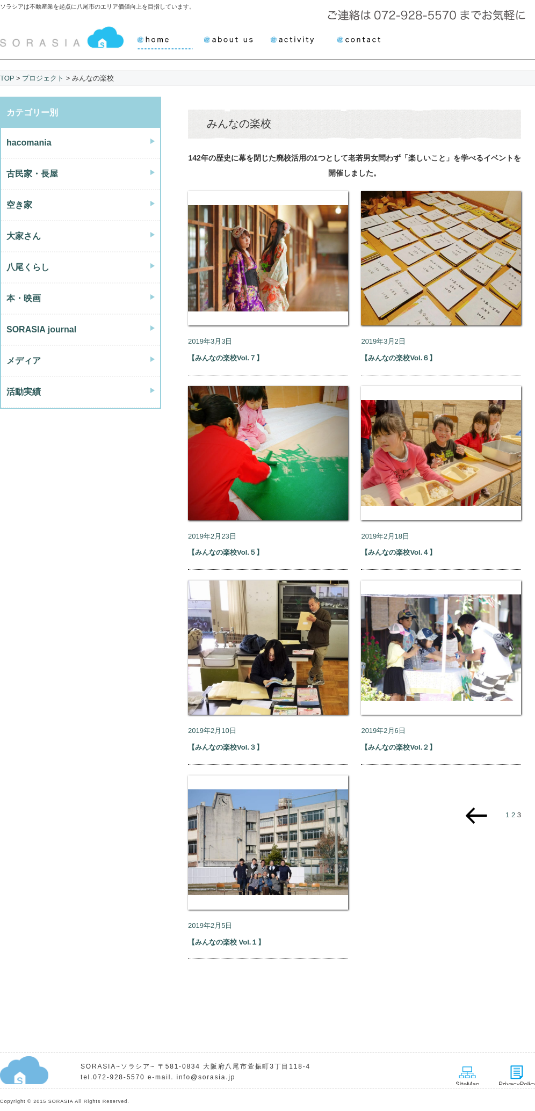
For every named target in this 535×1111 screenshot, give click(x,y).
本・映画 (23, 298)
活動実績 (23, 391)
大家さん (23, 236)
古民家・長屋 (32, 173)
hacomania (29, 142)
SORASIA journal (41, 329)
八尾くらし (27, 267)
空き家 (19, 204)
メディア (23, 360)
